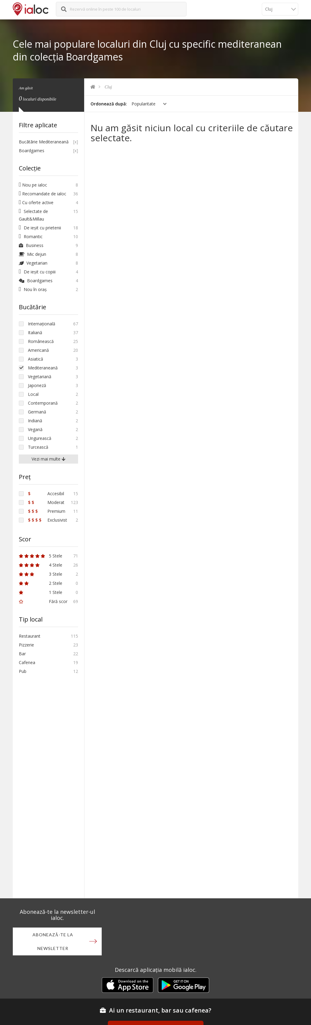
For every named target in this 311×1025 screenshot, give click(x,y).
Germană (37, 412)
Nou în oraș (33, 289)
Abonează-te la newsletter (52, 941)
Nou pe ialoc (33, 185)
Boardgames (31, 150)
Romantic (31, 236)
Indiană (35, 420)
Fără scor (43, 601)
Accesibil (46, 493)
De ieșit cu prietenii (40, 228)
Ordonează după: (109, 104)
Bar (22, 653)
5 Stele (40, 556)
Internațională (41, 324)
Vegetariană (39, 376)
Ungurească (39, 438)
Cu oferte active (36, 202)
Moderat (46, 502)
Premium (46, 511)
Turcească (38, 447)
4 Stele (40, 565)
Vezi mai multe (48, 459)
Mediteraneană (43, 368)
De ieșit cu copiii (37, 272)
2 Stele (40, 583)
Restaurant (29, 636)
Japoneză (37, 385)
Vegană (35, 429)
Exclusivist (47, 520)
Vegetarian (33, 263)
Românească (41, 341)
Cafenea (27, 662)
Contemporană (43, 403)
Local (33, 394)
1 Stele (40, 592)
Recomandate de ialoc (42, 194)
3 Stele (40, 574)
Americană (38, 350)
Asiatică (35, 359)
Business (31, 245)
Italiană (35, 332)
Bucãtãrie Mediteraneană (44, 142)
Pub (22, 671)
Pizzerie (26, 645)
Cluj (108, 87)
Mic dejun (32, 254)
